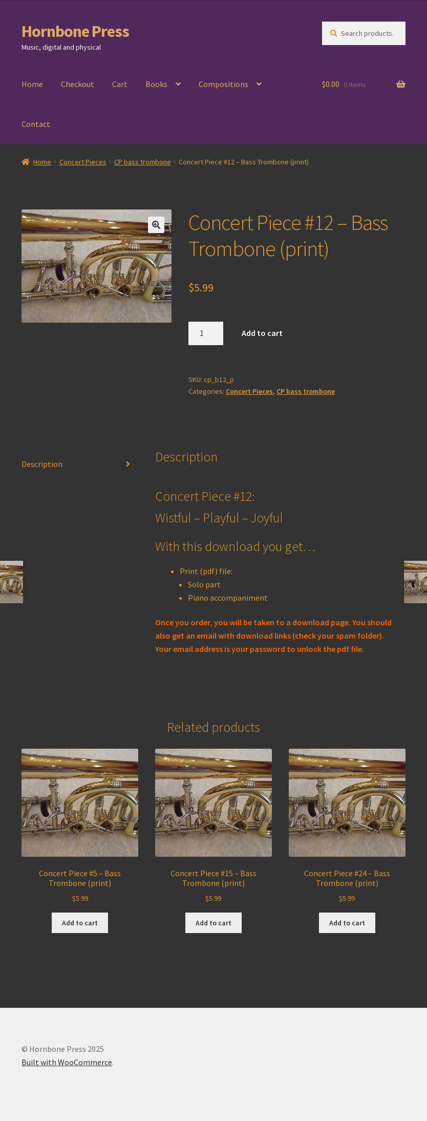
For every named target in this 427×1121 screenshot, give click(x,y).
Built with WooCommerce (67, 1062)
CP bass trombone (142, 161)
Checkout (77, 84)
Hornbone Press (75, 31)
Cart (119, 84)
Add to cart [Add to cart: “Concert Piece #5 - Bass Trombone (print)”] (80, 922)
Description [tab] (42, 464)
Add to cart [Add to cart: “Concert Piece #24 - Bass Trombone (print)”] (347, 922)
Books (156, 84)
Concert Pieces (82, 161)
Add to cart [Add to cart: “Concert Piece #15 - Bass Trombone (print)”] (213, 922)
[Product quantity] (205, 333)
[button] (156, 225)
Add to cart (262, 333)
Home (32, 84)
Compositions (223, 84)
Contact (36, 124)
